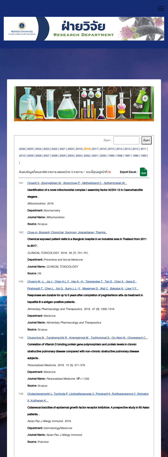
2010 (22, 155)
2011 (143, 148)
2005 (63, 155)
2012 (135, 148)
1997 (127, 155)
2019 (79, 148)
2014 (119, 148)
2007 (46, 155)
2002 (87, 155)
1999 (111, 155)
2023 (46, 148)
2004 (71, 155)
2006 (54, 155)
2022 (54, 148)
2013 (127, 148)
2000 (103, 155)
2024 (38, 148)
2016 (103, 148)
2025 (30, 148)
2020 (71, 148)
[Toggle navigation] (161, 8)
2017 (95, 148)
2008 (38, 155)
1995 (143, 155)
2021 (63, 148)
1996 (135, 155)
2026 (22, 148)
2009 (30, 155)
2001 (95, 155)
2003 (79, 155)
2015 (111, 148)
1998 (119, 155)
